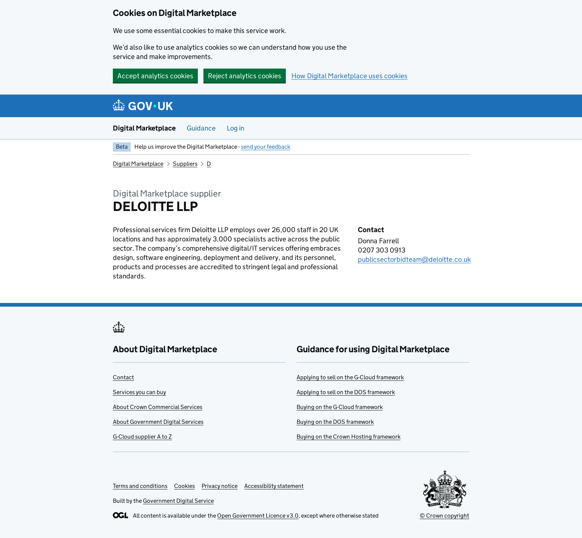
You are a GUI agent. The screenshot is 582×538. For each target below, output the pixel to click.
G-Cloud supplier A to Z (142, 436)
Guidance (201, 128)
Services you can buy (139, 392)
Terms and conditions (140, 485)
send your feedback (265, 146)
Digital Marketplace (144, 128)
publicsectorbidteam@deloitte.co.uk (414, 259)
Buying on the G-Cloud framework (340, 406)
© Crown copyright (444, 515)
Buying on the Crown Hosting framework (348, 436)
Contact (123, 377)
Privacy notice (220, 485)
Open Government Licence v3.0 (257, 515)
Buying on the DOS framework (335, 421)
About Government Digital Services (158, 421)
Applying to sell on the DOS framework (346, 392)
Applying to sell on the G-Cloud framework (350, 377)
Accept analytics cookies (155, 76)
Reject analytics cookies (244, 76)
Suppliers (185, 163)
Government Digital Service (178, 500)
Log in (235, 128)
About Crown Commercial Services (157, 406)
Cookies (184, 485)
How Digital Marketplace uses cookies (349, 75)
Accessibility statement (274, 485)
